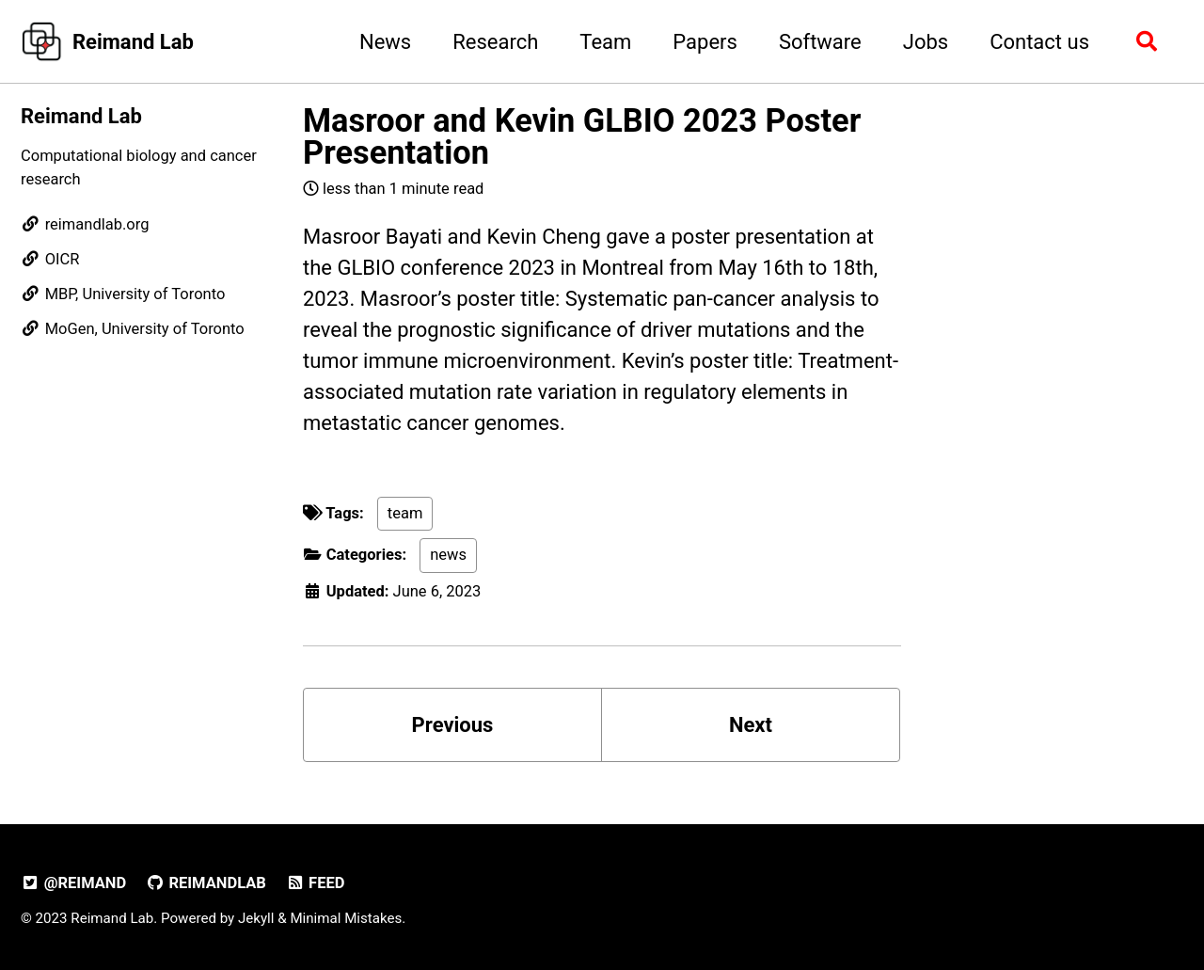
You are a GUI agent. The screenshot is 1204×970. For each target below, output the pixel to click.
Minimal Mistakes (346, 918)
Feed (314, 883)
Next (750, 725)
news (448, 555)
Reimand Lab (133, 42)
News (385, 42)
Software (820, 42)
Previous (453, 725)
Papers (705, 42)
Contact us (1039, 42)
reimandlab (206, 883)
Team (605, 42)
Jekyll (256, 918)
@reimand (73, 883)
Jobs (925, 42)
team (405, 513)
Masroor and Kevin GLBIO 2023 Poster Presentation (582, 136)
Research (495, 42)
